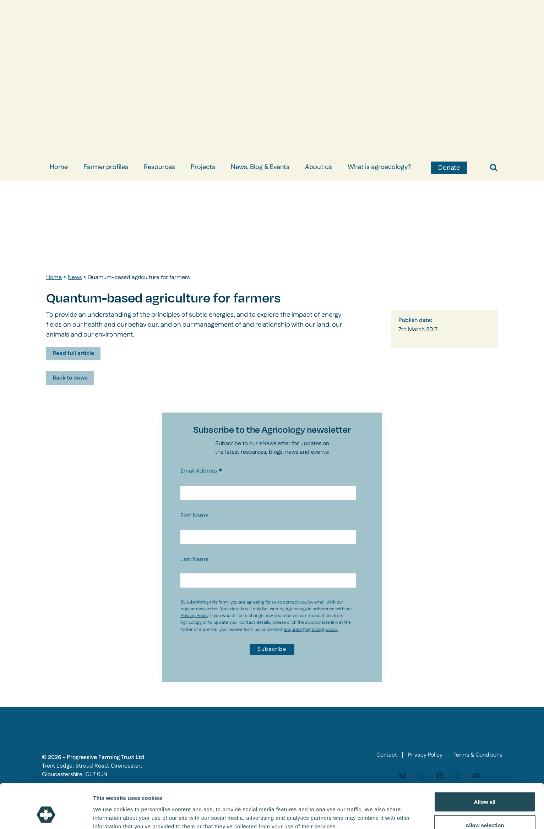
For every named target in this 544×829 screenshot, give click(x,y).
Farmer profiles (105, 167)
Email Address (201, 471)
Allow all (485, 763)
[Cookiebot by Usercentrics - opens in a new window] (46, 815)
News (75, 277)
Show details (372, 811)
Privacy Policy (194, 615)
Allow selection (484, 787)
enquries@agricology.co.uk (311, 629)
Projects (203, 167)
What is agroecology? (379, 167)
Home (59, 167)
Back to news (70, 378)
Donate (449, 168)
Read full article (73, 353)
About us (318, 167)
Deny (484, 810)
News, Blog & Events (260, 167)
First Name (194, 516)
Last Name (194, 559)
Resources (159, 167)
